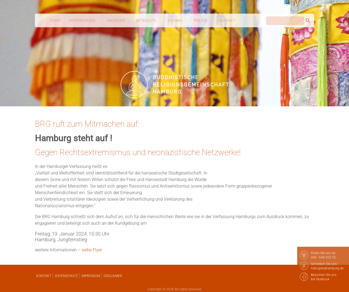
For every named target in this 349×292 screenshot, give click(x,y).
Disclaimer (113, 276)
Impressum (91, 276)
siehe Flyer (92, 249)
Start (55, 20)
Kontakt (43, 276)
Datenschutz (66, 276)
